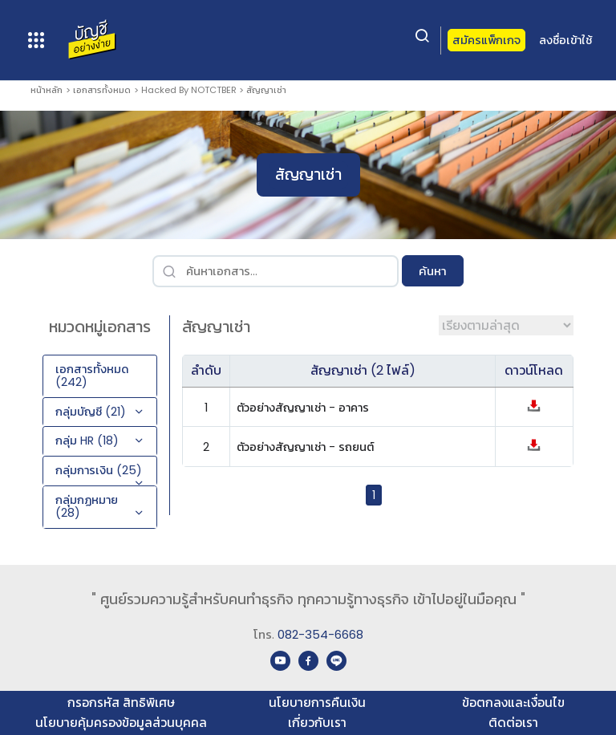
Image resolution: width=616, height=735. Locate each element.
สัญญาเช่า (266, 89)
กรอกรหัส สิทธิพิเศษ (121, 702)
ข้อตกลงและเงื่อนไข (513, 702)
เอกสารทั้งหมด (102, 89)
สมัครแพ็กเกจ (486, 40)
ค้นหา (433, 270)
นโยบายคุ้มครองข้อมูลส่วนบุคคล (121, 722)
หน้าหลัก (46, 89)
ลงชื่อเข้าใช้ (565, 40)
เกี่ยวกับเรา (317, 722)
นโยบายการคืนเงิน (317, 702)
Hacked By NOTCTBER (189, 89)
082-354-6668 (320, 634)
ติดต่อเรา (513, 722)
